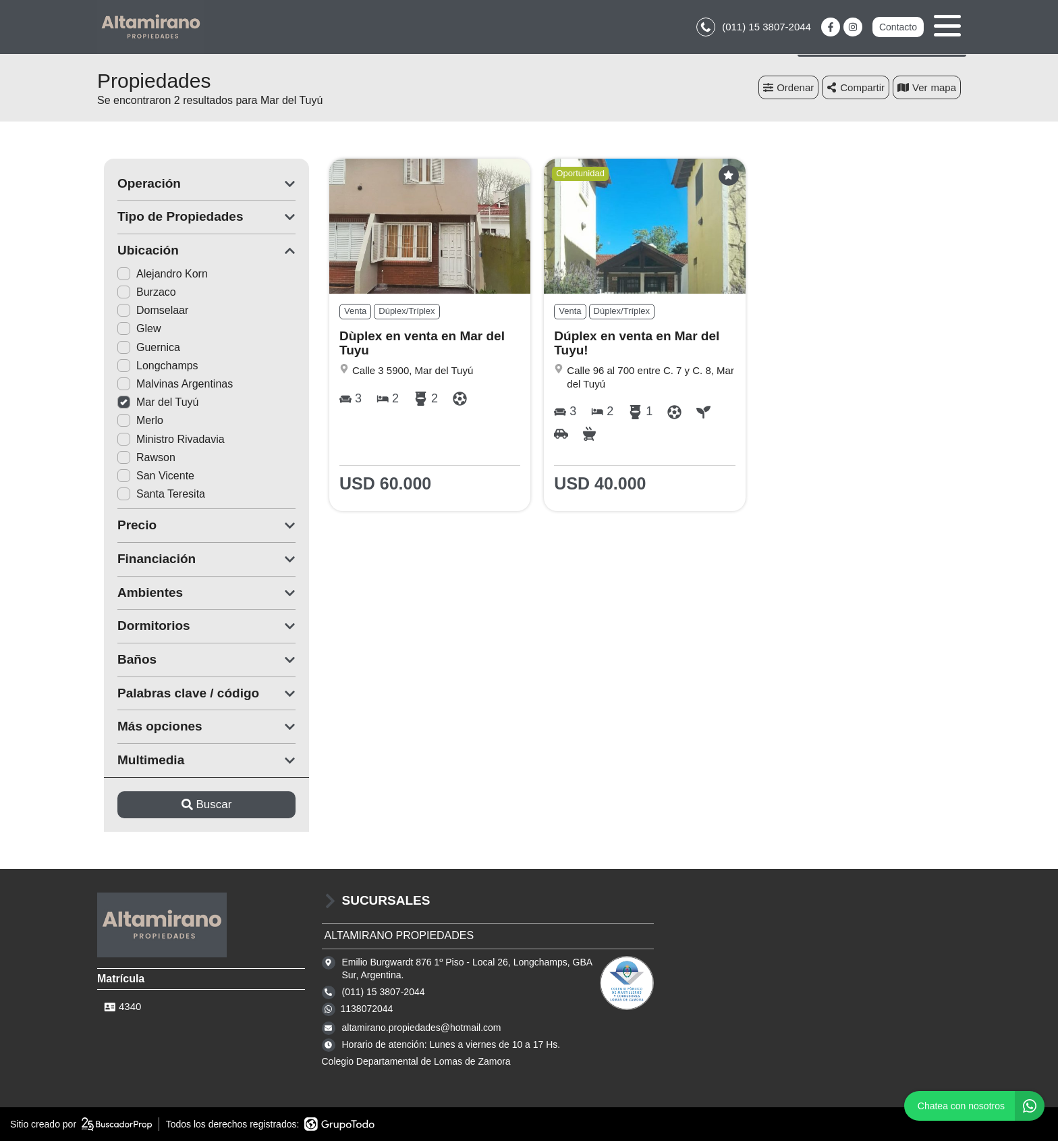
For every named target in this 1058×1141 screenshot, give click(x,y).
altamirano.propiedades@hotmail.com (421, 1027)
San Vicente (149, 475)
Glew (132, 328)
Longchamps (151, 365)
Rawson (140, 457)
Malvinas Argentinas (168, 383)
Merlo (134, 420)
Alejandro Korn (156, 273)
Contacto (898, 27)
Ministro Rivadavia (164, 439)
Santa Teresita (154, 493)
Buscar (200, 804)
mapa (926, 87)
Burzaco (140, 292)
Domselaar (146, 310)
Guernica (142, 347)
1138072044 (367, 1008)
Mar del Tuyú (151, 402)
